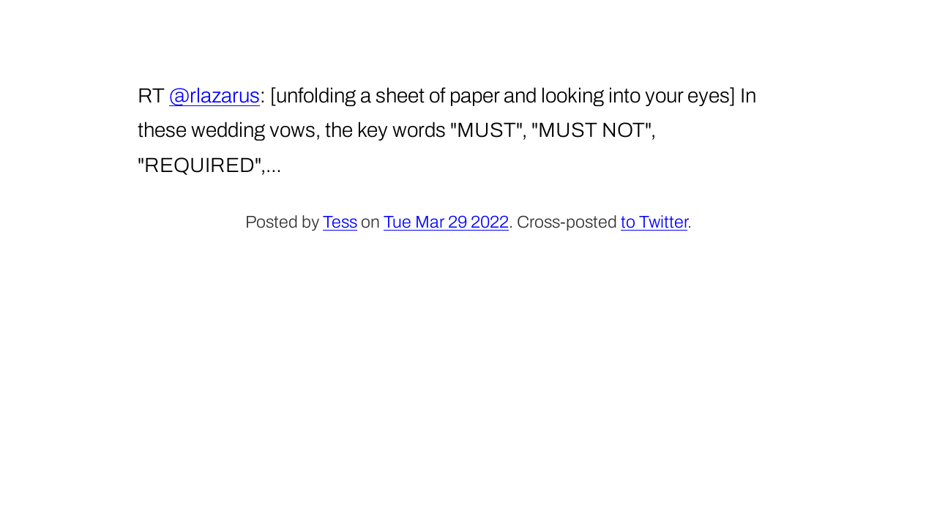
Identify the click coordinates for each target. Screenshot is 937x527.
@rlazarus (214, 95)
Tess (340, 222)
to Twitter (654, 222)
